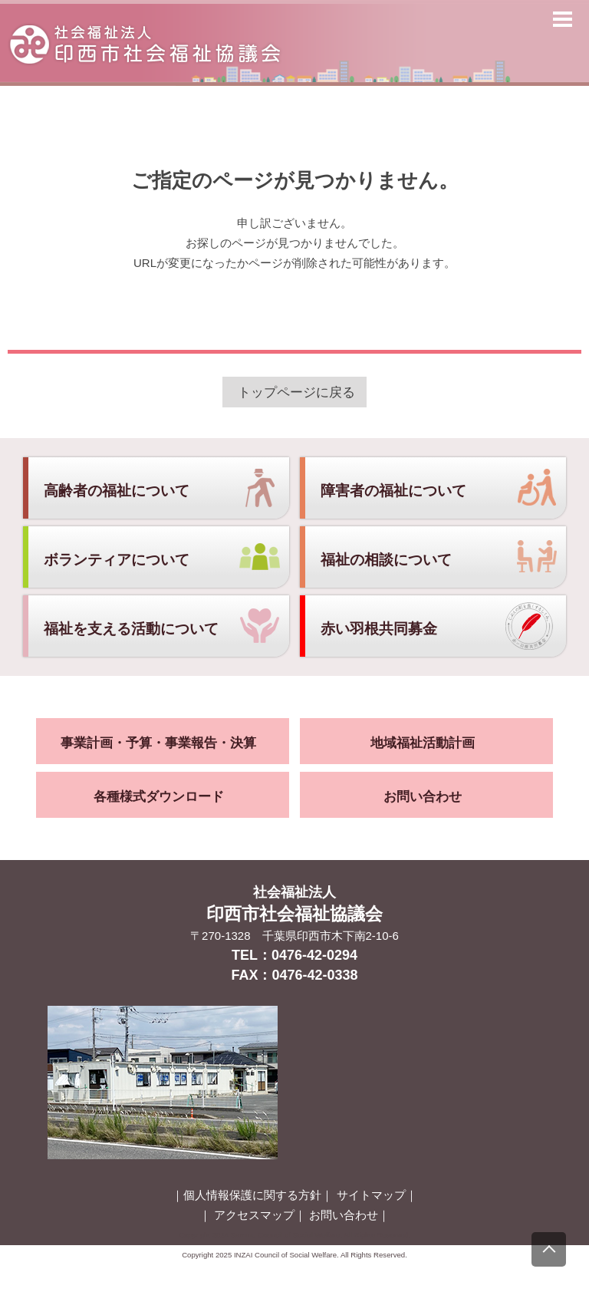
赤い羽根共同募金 (379, 629)
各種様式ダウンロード (159, 796)
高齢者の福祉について (116, 491)
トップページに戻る (296, 392)
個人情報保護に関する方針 (252, 1194)
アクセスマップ (254, 1214)
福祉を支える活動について (131, 629)
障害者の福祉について (393, 491)
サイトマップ (371, 1194)
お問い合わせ (422, 796)
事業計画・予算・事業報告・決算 (158, 743)
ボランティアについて (116, 560)
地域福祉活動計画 (422, 743)
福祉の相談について (386, 560)
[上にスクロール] (548, 1249)
